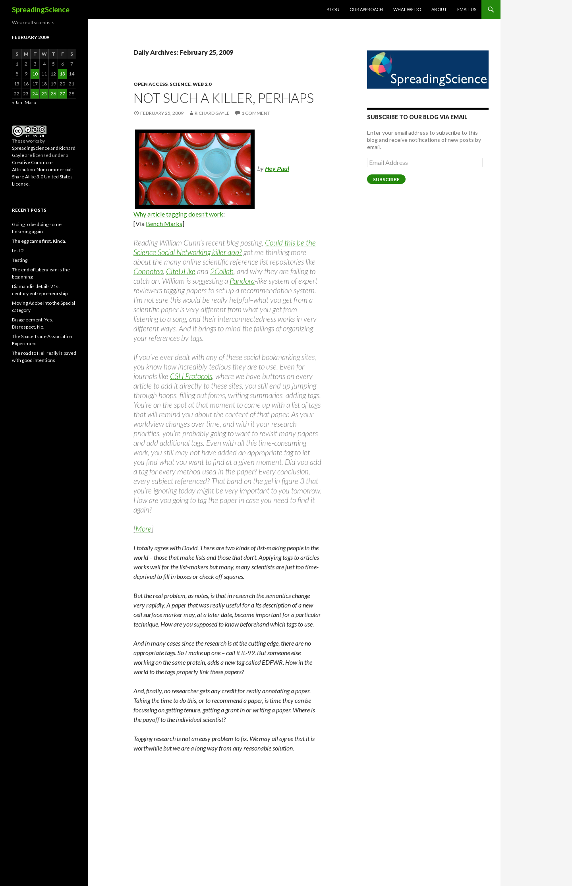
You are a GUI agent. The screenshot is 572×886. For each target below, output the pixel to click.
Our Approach (366, 9)
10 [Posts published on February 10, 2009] (35, 74)
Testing (19, 260)
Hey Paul (277, 169)
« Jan (17, 102)
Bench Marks (164, 223)
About (439, 9)
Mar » (31, 102)
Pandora (242, 280)
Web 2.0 (202, 84)
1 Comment (256, 113)
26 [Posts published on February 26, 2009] (53, 94)
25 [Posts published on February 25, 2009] (44, 94)
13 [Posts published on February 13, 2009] (62, 74)
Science (180, 84)
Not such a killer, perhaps (223, 98)
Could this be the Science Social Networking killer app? (224, 247)
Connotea (148, 271)
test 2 (18, 250)
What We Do (407, 9)
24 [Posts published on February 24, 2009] (35, 94)
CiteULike (180, 271)
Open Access (150, 84)
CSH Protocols (191, 376)
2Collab (222, 271)
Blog (333, 9)
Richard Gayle (212, 113)
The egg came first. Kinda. (39, 241)
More (143, 528)
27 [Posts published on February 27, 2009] (62, 94)
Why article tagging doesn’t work (178, 214)
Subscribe (386, 179)
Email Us (466, 9)
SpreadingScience (41, 9)
